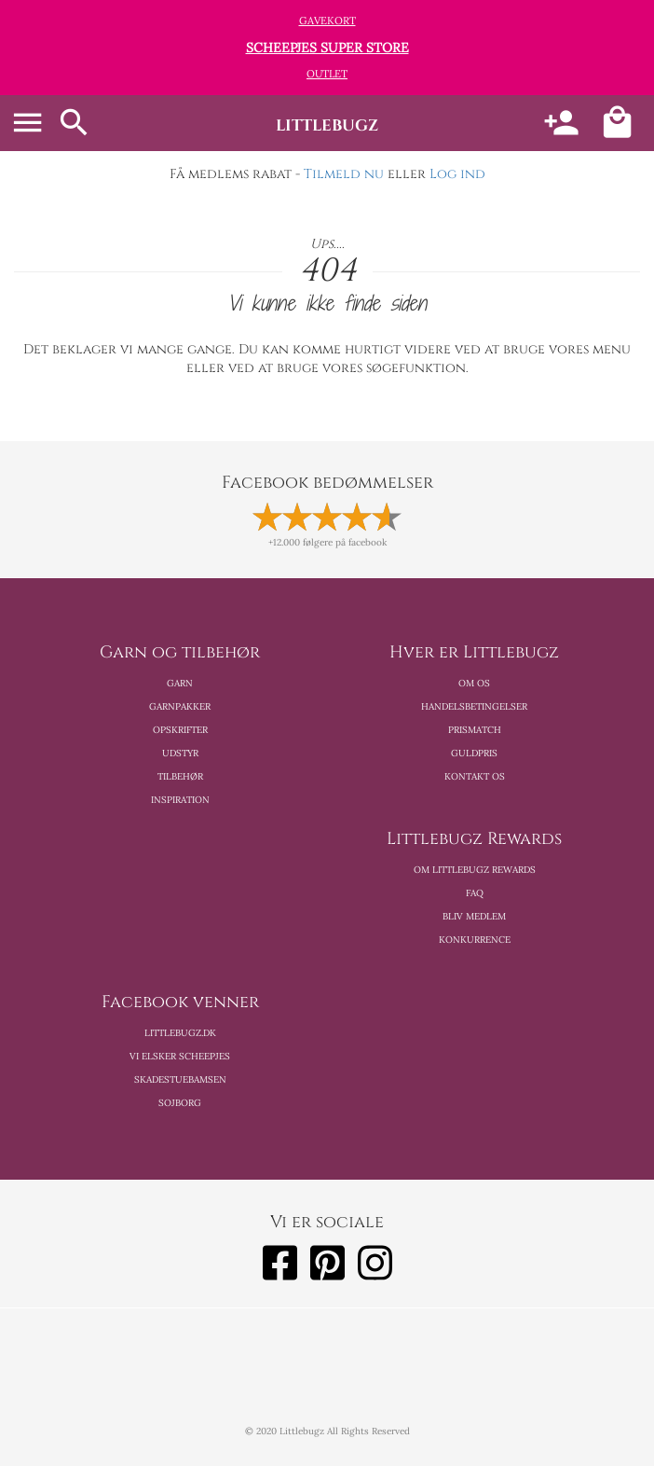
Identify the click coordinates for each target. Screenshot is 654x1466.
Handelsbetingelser (474, 706)
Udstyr (180, 753)
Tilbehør (180, 776)
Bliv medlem (474, 916)
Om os (474, 683)
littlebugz (327, 126)
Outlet (327, 73)
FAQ (475, 893)
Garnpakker (180, 706)
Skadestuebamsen (180, 1079)
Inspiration (180, 800)
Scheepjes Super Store (327, 47)
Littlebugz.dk (180, 1033)
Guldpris (474, 753)
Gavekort (327, 20)
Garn (180, 683)
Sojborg (179, 1103)
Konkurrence (475, 940)
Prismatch (474, 730)
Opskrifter (180, 730)
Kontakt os (474, 776)
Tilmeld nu (344, 174)
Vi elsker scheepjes (179, 1056)
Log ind (457, 174)
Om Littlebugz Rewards (475, 870)
